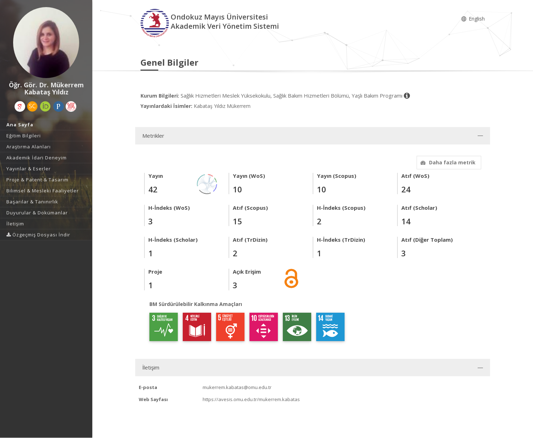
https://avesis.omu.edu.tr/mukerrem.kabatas (251, 399)
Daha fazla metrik (447, 162)
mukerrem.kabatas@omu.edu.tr (237, 387)
